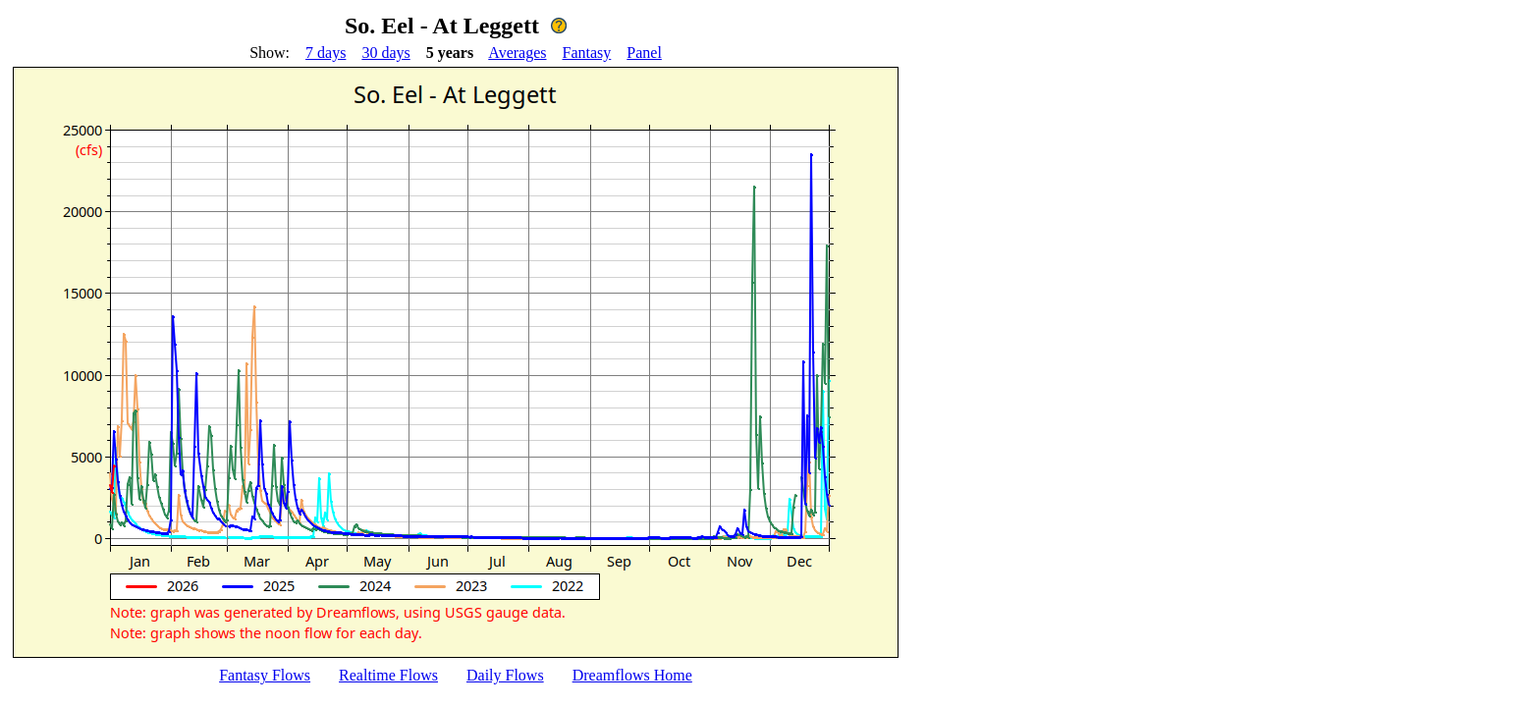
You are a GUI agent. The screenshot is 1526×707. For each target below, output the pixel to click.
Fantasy (587, 52)
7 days (325, 52)
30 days (385, 52)
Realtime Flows (388, 675)
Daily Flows (505, 675)
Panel (644, 52)
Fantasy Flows (264, 675)
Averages (517, 52)
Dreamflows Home (632, 675)
